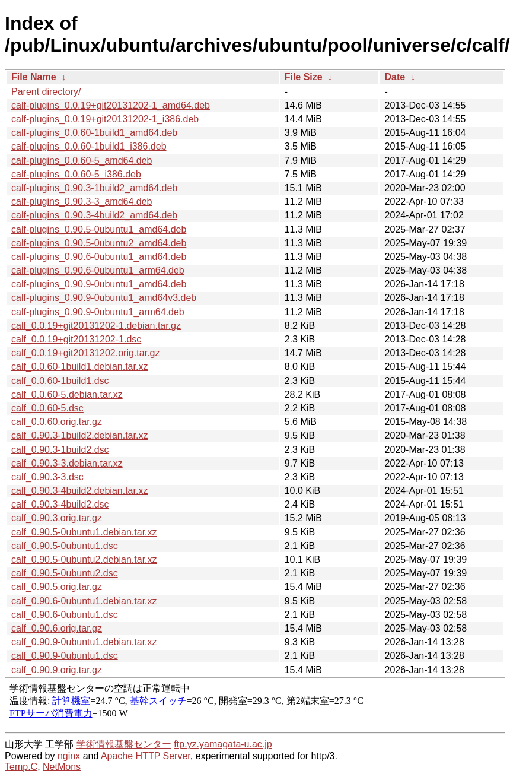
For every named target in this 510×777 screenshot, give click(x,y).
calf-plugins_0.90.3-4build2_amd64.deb (94, 215)
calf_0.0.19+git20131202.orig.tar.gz (85, 353)
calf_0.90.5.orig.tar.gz (56, 587)
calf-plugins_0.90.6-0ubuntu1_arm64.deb (97, 270)
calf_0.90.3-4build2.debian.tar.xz (79, 491)
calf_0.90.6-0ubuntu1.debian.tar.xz (84, 601)
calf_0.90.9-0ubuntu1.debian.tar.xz (84, 642)
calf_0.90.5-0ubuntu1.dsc (64, 546)
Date (394, 77)
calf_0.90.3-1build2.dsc (60, 450)
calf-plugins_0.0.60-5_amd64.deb (81, 161)
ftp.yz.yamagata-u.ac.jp (223, 744)
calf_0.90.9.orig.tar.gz (56, 670)
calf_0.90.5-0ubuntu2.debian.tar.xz (84, 559)
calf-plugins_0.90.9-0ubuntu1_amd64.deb (98, 284)
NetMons (62, 767)
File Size (304, 77)
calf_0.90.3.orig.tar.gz (56, 518)
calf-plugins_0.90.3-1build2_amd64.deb (94, 188)
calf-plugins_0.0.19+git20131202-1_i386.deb (105, 119)
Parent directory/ (46, 92)
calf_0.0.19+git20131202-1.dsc (76, 339)
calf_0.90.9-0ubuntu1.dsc (64, 656)
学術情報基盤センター (123, 744)
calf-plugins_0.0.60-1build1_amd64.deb (94, 133)
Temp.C (21, 767)
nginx (69, 756)
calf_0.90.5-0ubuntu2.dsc (64, 573)
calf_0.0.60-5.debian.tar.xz (67, 394)
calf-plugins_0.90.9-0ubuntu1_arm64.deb (97, 312)
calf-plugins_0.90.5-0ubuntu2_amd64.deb (98, 243)
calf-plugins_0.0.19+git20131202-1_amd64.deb (110, 105)
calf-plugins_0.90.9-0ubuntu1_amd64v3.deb (103, 298)
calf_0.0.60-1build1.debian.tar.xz (79, 366)
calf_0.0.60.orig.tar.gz (56, 422)
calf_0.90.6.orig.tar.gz (56, 628)
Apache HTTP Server (145, 756)
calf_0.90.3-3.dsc (47, 477)
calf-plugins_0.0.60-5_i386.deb (76, 174)
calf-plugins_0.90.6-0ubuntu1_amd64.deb (98, 257)
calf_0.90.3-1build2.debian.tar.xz (79, 435)
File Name (33, 77)
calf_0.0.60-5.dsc (47, 408)
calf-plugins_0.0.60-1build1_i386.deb (89, 146)
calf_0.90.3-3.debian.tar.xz (67, 463)
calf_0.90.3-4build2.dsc (60, 504)
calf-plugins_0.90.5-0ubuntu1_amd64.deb (98, 229)
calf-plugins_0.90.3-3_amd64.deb (81, 201)
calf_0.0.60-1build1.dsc (60, 381)
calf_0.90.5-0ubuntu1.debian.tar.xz (84, 532)
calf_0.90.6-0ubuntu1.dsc (64, 615)
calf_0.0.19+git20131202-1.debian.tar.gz (96, 326)
